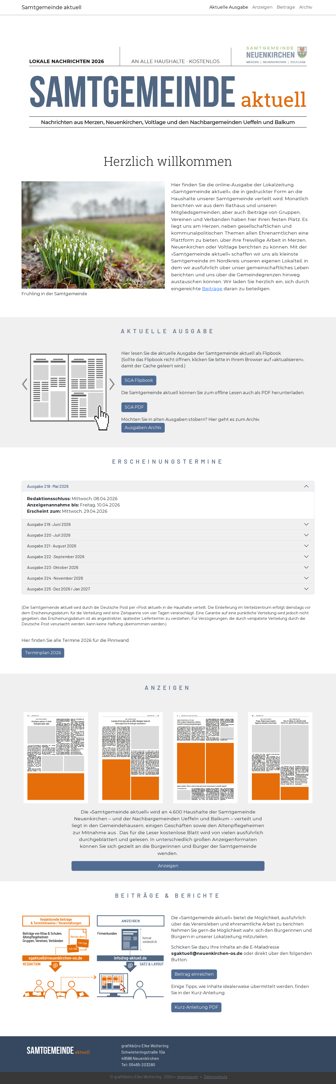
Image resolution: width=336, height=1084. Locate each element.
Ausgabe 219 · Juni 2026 (49, 524)
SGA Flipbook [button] (139, 380)
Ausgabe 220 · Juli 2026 (48, 534)
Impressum (187, 1076)
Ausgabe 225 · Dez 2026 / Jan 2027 (58, 588)
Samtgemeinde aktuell (51, 7)
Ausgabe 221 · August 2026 (51, 545)
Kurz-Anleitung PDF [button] (196, 1007)
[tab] (168, 486)
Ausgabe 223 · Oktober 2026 (52, 567)
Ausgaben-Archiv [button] (143, 427)
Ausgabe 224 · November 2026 (55, 577)
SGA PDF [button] (134, 407)
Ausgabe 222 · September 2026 (55, 556)
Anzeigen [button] (168, 865)
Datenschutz (215, 1076)
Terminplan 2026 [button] (43, 652)
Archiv (305, 7)
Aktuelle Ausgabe (228, 7)
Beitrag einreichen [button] (194, 974)
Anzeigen (262, 7)
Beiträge (286, 7)
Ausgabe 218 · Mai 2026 (48, 486)
